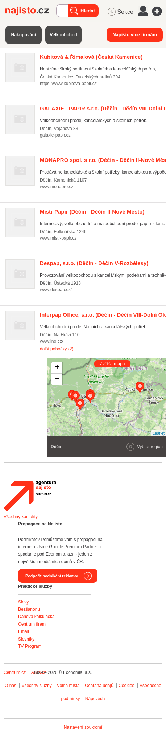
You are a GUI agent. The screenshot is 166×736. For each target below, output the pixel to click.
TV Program (30, 646)
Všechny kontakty (21, 516)
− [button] (57, 379)
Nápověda (95, 698)
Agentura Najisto (30, 496)
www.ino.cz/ (51, 341)
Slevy (23, 602)
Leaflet (159, 433)
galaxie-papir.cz (55, 135)
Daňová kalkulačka (36, 616)
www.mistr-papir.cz (58, 238)
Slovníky (26, 639)
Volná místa (68, 685)
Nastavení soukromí (83, 727)
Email (23, 631)
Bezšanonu (29, 609)
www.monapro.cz (57, 186)
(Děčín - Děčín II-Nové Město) (92, 211)
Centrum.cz (15, 672)
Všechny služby (37, 685)
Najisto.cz (30, 10)
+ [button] (57, 367)
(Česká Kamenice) (91, 57)
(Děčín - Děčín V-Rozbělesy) (94, 263)
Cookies (126, 685)
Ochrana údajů (99, 685)
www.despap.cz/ (56, 289)
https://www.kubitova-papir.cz (68, 83)
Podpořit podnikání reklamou (52, 576)
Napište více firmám (134, 34)
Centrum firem (32, 624)
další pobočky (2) (57, 348)
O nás (10, 685)
